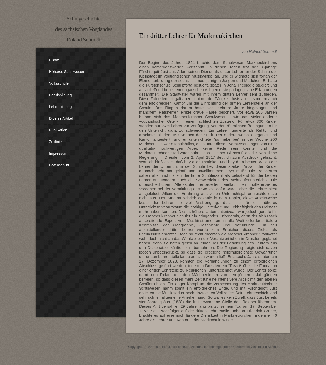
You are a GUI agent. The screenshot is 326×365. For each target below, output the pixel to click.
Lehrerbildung (60, 107)
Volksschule (59, 83)
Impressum (58, 153)
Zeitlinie (55, 142)
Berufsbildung (60, 95)
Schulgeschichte (83, 18)
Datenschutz (59, 165)
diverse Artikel (61, 118)
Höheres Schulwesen (66, 72)
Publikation (58, 130)
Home (54, 60)
